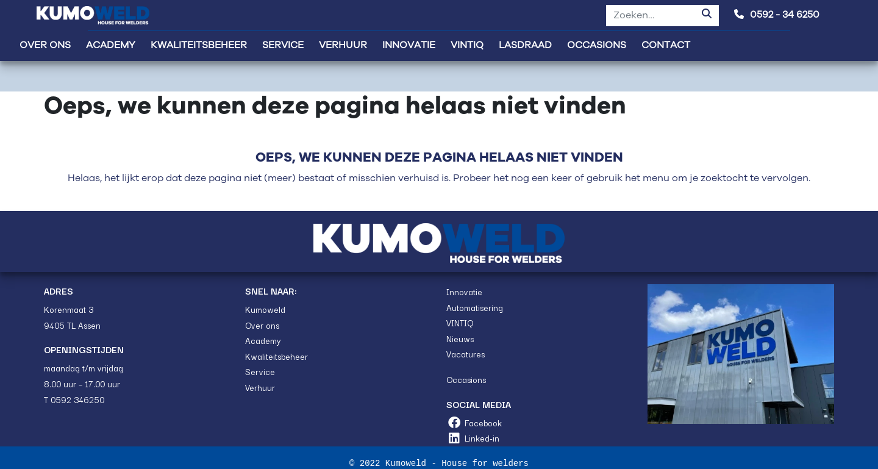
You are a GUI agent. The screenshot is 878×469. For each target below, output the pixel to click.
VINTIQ (459, 322)
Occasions (466, 379)
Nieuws (460, 338)
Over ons (262, 325)
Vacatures (465, 353)
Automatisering (474, 307)
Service (260, 371)
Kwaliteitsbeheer (276, 356)
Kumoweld (265, 309)
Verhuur (260, 387)
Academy (263, 340)
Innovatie (464, 291)
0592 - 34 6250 (776, 15)
